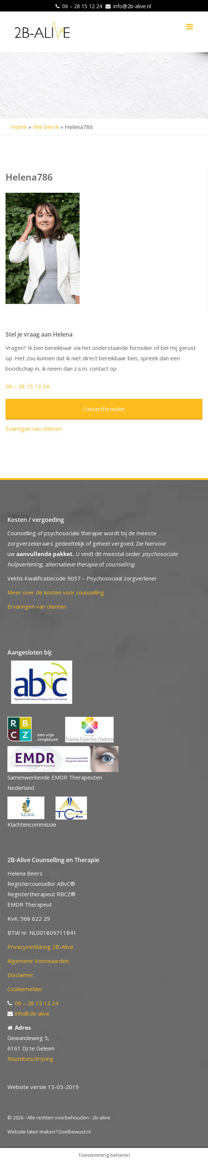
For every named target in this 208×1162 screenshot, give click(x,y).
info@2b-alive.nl (132, 6)
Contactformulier (104, 409)
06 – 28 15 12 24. (28, 386)
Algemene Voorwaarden (38, 960)
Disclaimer (20, 975)
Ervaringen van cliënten (36, 606)
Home (19, 126)
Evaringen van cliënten (34, 428)
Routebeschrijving (30, 1058)
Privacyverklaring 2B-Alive (40, 946)
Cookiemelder (25, 989)
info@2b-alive (32, 1013)
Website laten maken (31, 1131)
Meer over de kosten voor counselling (55, 592)
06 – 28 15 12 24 (82, 6)
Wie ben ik (46, 126)
